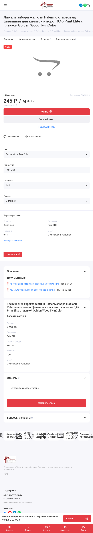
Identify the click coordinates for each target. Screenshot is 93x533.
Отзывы (46, 39)
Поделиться (13, 254)
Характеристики (27, 39)
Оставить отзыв (46, 403)
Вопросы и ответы (66, 39)
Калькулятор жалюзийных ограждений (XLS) (32, 290)
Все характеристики (13, 240)
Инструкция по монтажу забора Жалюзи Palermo (34, 284)
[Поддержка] (88, 5)
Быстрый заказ (46, 119)
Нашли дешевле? (46, 127)
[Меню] (5, 5)
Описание (8, 39)
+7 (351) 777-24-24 (13, 495)
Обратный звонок (12, 498)
